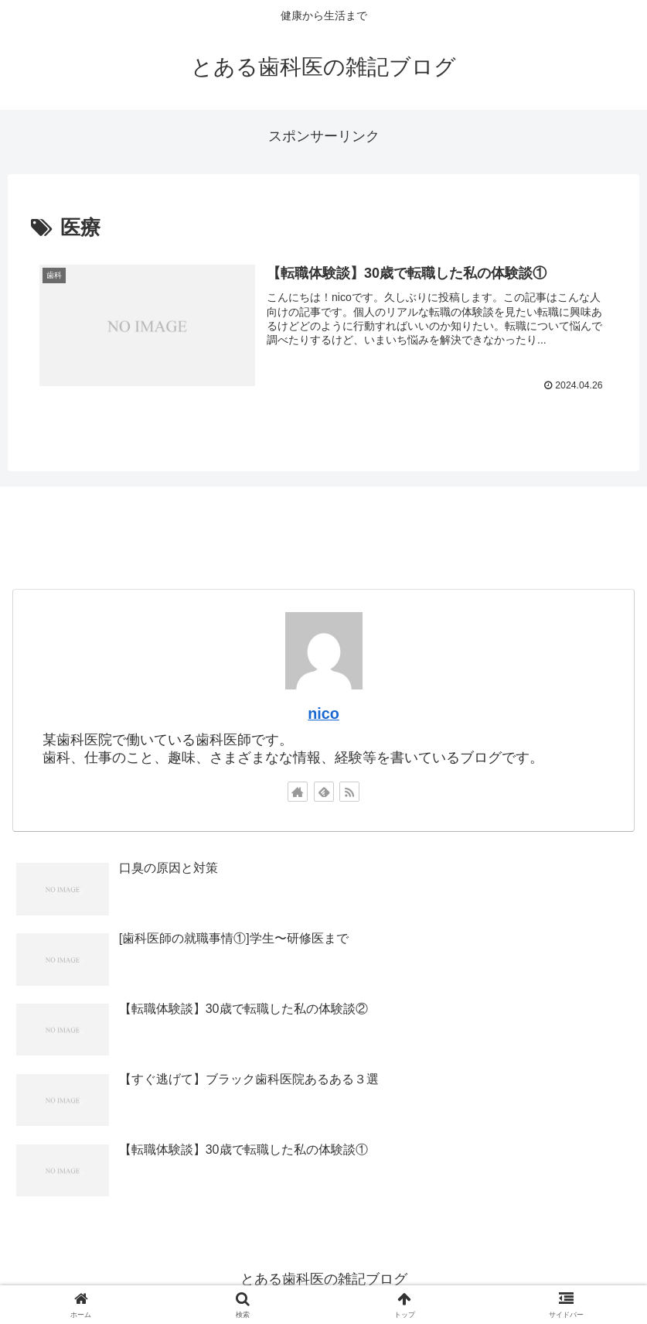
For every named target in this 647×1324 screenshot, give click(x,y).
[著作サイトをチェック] (298, 792)
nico (323, 714)
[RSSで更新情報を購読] (349, 792)
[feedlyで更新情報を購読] (324, 792)
